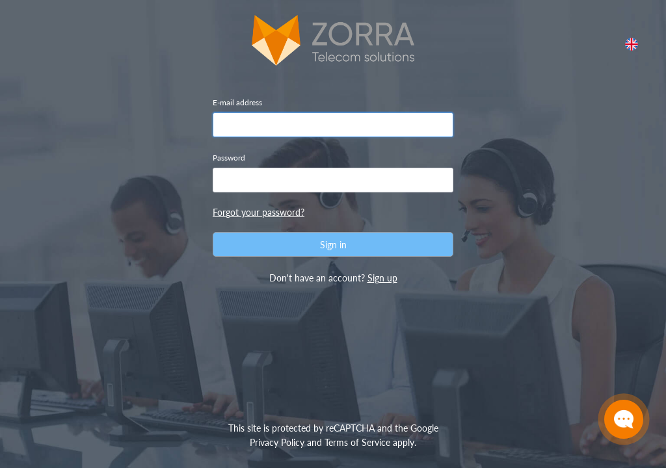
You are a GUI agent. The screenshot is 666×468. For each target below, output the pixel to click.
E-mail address (237, 102)
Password (229, 157)
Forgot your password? (258, 212)
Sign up (382, 277)
